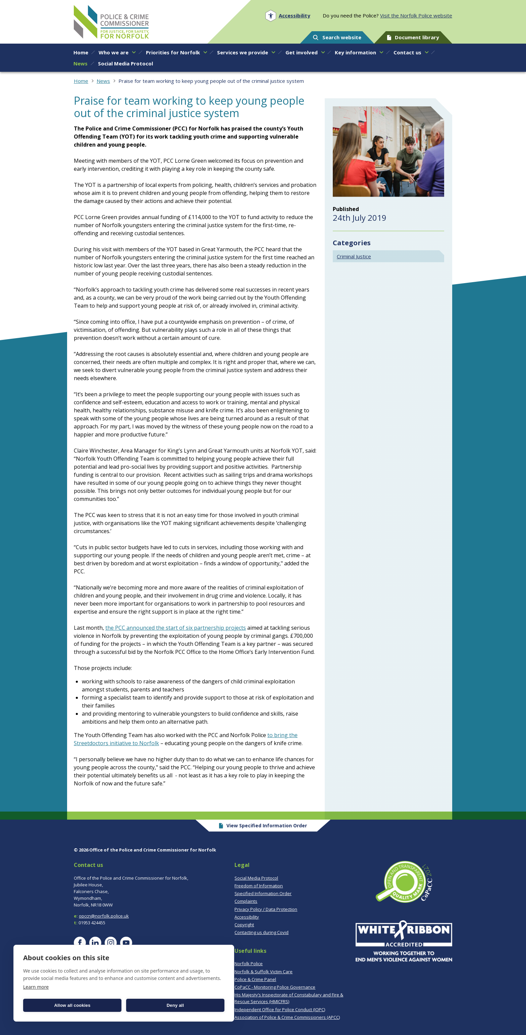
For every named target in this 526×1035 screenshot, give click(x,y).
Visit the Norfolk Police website (416, 15)
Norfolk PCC (111, 22)
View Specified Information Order (263, 825)
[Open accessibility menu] (287, 15)
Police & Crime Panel (255, 979)
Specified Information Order (263, 893)
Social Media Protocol (256, 878)
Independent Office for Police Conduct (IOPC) (279, 1009)
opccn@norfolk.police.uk (104, 916)
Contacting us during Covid (261, 932)
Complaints (245, 901)
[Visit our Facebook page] (80, 943)
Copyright (244, 925)
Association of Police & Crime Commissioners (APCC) (287, 1017)
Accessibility (246, 917)
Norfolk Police (248, 964)
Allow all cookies (72, 1005)
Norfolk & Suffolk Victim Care (263, 972)
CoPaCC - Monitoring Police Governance (274, 987)
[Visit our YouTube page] (126, 943)
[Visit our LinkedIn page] (95, 943)
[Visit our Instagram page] (111, 943)
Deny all (175, 1005)
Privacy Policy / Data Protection (265, 909)
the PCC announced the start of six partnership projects (175, 627)
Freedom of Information (258, 886)
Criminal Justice (354, 256)
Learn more (36, 987)
